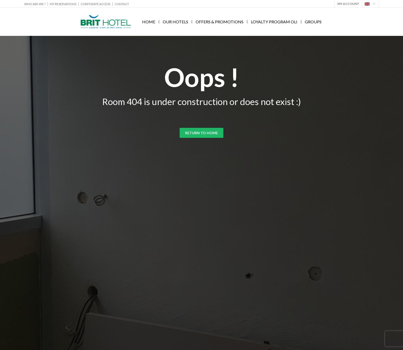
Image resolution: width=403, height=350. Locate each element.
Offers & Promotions (219, 21)
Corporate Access (95, 4)
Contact (122, 4)
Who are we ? (34, 4)
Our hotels (175, 21)
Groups (313, 21)
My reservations (63, 4)
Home (148, 21)
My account (348, 4)
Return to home (201, 133)
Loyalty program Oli (274, 21)
